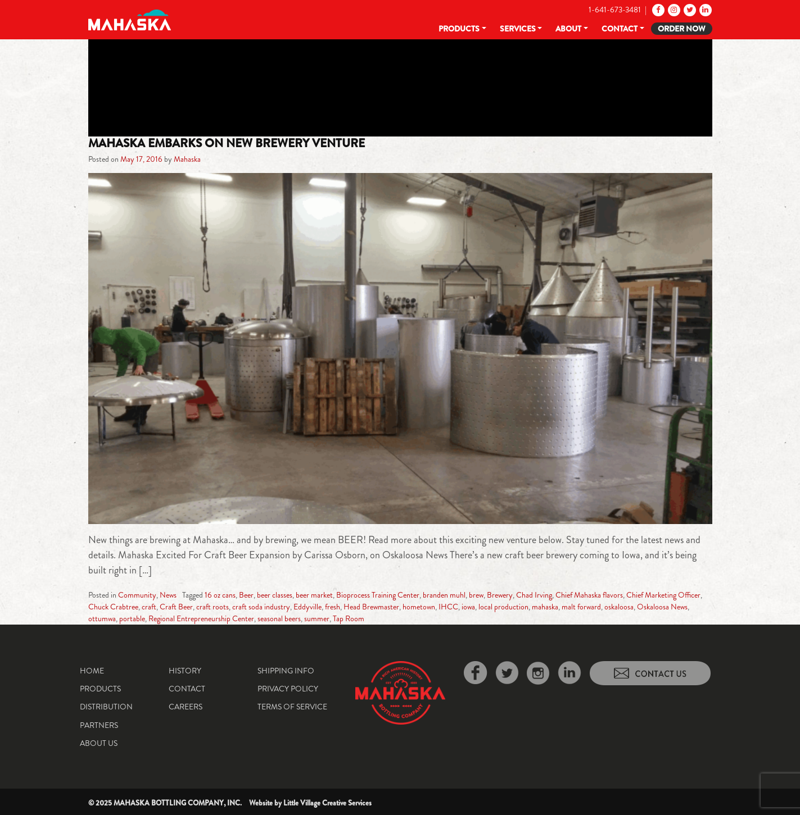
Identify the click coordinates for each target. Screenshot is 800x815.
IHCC (448, 606)
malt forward (581, 606)
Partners (99, 725)
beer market (314, 594)
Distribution (106, 706)
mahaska (545, 606)
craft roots (212, 606)
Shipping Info (285, 670)
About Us (98, 743)
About (568, 28)
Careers (185, 706)
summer (316, 618)
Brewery (500, 594)
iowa (468, 606)
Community (137, 594)
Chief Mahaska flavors (589, 594)
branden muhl (444, 594)
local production (503, 606)
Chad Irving (534, 594)
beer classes (274, 594)
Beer (246, 594)
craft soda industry (261, 606)
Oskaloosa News (662, 606)
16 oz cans (220, 594)
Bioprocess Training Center (377, 594)
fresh (332, 606)
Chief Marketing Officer (663, 594)
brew (476, 594)
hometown (419, 606)
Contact (620, 28)
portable (132, 618)
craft (149, 606)
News (168, 594)
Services (518, 28)
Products (459, 28)
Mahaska (187, 159)
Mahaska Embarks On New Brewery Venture (226, 143)
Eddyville (307, 606)
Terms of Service (292, 706)
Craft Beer (176, 606)
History (185, 670)
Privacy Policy (287, 688)
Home (92, 670)
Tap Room (348, 618)
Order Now (682, 28)
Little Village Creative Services (327, 803)
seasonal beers (279, 618)
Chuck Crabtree (113, 606)
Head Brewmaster (371, 606)
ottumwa (102, 618)
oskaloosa (619, 606)
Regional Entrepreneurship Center (201, 618)
